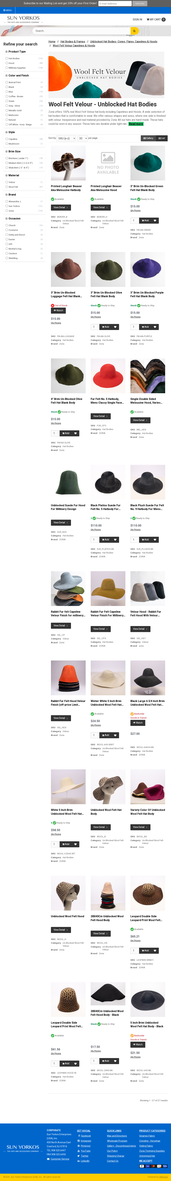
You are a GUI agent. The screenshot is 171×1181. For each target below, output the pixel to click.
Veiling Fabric (146, 1146)
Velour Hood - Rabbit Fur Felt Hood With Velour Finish (145, 614)
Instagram (84, 1141)
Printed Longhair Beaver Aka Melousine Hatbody (66, 188)
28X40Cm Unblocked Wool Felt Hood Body (107, 918)
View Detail (61, 207)
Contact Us (112, 1161)
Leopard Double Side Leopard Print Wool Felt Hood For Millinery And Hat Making (67, 1024)
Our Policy (112, 1151)
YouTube (84, 1151)
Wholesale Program (117, 1141)
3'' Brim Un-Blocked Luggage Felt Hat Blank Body (65, 294)
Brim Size (14, 152)
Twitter (83, 1156)
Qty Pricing (135, 210)
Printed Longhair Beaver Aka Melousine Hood (106, 188)
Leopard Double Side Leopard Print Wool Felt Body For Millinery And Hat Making (146, 918)
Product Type (17, 52)
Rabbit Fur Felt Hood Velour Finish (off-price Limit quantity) (68, 703)
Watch (58, 310)
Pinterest (84, 1146)
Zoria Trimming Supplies (152, 1151)
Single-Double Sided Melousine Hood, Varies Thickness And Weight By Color (146, 401)
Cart (156, 20)
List (161, 138)
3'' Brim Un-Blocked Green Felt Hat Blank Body (146, 188)
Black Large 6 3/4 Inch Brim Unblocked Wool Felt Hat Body (147, 703)
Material (13, 175)
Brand (12, 195)
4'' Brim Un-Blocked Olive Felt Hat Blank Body (66, 401)
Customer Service (58, 1159)
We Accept (145, 1161)
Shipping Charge (115, 1156)
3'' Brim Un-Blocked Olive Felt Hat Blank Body (106, 294)
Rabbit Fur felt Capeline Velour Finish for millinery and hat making (67, 614)
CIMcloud (163, 1176)
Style (11, 132)
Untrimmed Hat (147, 1156)
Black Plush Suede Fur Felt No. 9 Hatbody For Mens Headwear (147, 507)
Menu (7, 10)
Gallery (148, 138)
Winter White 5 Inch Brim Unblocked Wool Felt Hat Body (106, 703)
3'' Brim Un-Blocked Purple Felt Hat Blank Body (147, 294)
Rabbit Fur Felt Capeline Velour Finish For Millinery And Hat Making (107, 614)
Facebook (84, 1136)
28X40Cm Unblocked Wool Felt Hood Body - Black (107, 1013)
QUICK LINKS (114, 1131)
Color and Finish (18, 76)
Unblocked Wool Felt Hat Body (106, 812)
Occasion (14, 219)
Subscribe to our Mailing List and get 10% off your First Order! (61, 3)
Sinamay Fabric (147, 1136)
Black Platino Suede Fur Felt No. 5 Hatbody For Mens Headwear (106, 507)
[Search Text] (85, 31)
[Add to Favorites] (155, 221)
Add (145, 220)
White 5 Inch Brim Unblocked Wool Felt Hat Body (66, 812)
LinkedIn (83, 1161)
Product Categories (152, 1131)
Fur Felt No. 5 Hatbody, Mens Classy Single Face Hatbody (106, 401)
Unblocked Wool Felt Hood (67, 916)
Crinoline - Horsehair (149, 1141)
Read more (136, 124)
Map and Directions (117, 1136)
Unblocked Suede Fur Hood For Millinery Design (68, 507)
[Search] (135, 31)
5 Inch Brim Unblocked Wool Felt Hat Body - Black (146, 1024)
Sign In (137, 20)
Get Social (84, 1131)
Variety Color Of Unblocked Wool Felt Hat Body (147, 812)
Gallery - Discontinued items (121, 1146)
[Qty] (134, 221)
